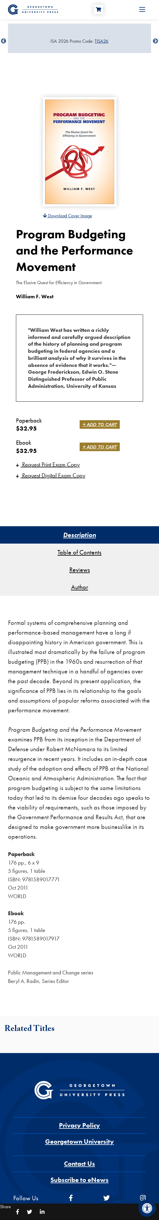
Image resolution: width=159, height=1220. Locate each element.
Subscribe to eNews (79, 1180)
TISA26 (101, 41)
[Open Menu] (142, 9)
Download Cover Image (67, 216)
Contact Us (79, 1163)
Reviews (79, 569)
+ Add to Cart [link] (100, 424)
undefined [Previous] (3, 41)
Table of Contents (79, 552)
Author (79, 587)
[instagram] (143, 1198)
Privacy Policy (79, 1125)
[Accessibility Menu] (147, 1208)
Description (79, 535)
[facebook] (71, 1198)
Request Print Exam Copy (48, 464)
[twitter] (106, 1198)
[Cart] (98, 9)
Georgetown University (79, 1141)
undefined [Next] (155, 41)
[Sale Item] (79, 41)
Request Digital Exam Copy (50, 475)
